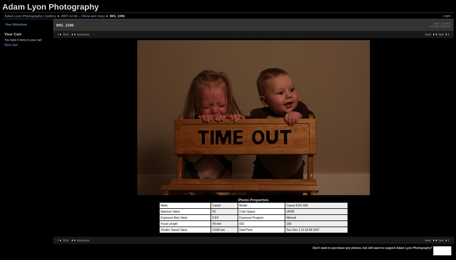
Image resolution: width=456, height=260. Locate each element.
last (441, 34)
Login (447, 15)
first (66, 34)
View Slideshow (16, 24)
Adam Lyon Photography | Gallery (30, 16)
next (428, 34)
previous (83, 34)
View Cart (10, 45)
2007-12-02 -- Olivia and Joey (83, 16)
